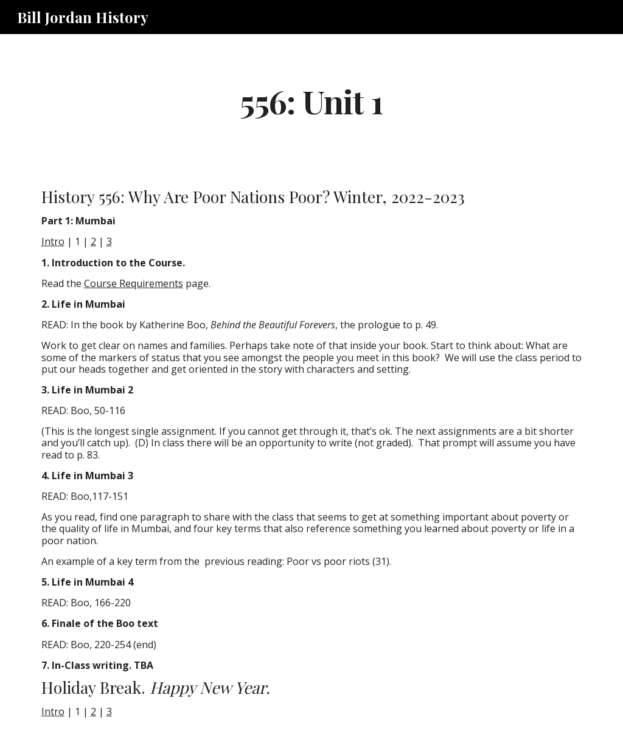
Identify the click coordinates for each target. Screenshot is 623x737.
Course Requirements (133, 283)
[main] (311, 101)
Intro (52, 241)
